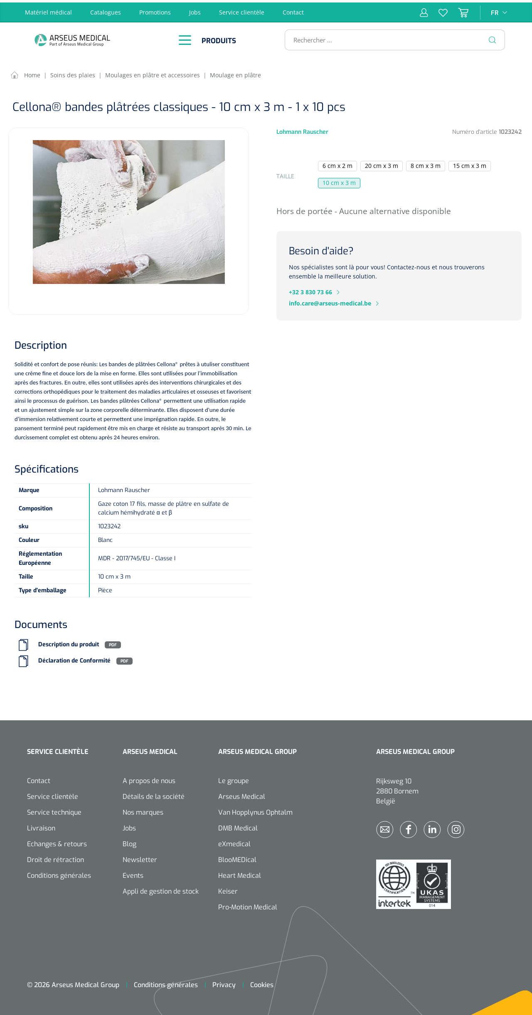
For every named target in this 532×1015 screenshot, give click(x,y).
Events (133, 873)
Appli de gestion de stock (161, 889)
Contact (293, 10)
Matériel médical (48, 10)
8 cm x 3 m (426, 163)
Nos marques (143, 810)
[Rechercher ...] (391, 37)
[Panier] (458, 10)
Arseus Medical (241, 794)
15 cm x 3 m (469, 163)
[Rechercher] (492, 37)
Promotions (155, 10)
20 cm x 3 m (381, 163)
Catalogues (105, 10)
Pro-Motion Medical (247, 905)
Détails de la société (154, 794)
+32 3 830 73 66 (310, 289)
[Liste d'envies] (438, 10)
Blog (129, 842)
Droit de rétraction (55, 857)
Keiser (228, 889)
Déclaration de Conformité (74, 659)
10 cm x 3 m (339, 180)
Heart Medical (239, 873)
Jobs (195, 10)
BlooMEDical (237, 857)
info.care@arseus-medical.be (330, 301)
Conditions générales (59, 873)
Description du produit (68, 642)
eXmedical (234, 842)
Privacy (224, 982)
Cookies (261, 982)
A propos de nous (149, 778)
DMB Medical (238, 826)
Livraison (41, 826)
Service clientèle (241, 10)
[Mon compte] (424, 10)
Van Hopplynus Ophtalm (255, 810)
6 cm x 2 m (337, 163)
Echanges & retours (57, 842)
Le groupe (233, 778)
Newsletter (140, 857)
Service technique (54, 810)
